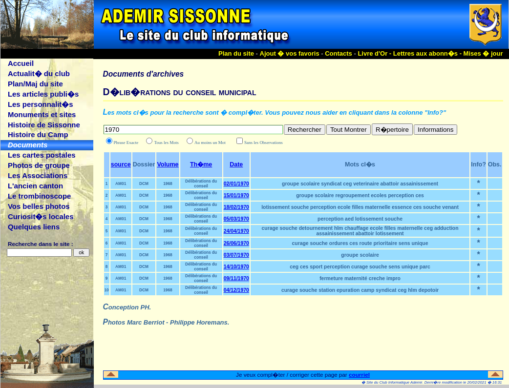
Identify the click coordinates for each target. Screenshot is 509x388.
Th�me (201, 164)
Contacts (338, 53)
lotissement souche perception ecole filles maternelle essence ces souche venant (360, 207)
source (121, 164)
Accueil (21, 63)
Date (236, 164)
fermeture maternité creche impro (360, 278)
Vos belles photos (39, 206)
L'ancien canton (35, 186)
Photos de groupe (39, 165)
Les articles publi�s (43, 94)
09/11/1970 (236, 278)
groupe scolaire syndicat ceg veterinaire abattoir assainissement (360, 183)
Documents (27, 145)
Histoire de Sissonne (44, 125)
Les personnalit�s (40, 104)
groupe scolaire (360, 255)
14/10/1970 (236, 266)
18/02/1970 (236, 207)
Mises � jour (483, 53)
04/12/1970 (236, 290)
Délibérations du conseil (201, 183)
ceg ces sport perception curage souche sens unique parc (360, 266)
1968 (167, 183)
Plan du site (236, 53)
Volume (167, 164)
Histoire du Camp (38, 134)
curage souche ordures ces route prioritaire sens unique (360, 243)
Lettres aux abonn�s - (428, 53)
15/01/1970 (236, 195)
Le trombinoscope (39, 196)
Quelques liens (34, 227)
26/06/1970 (236, 243)
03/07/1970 (236, 255)
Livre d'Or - (375, 53)
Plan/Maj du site (35, 84)
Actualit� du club (39, 73)
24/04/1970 (236, 231)
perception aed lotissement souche (360, 219)
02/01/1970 (236, 183)
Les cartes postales (42, 155)
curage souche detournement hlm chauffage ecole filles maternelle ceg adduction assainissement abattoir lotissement (360, 230)
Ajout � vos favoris (289, 53)
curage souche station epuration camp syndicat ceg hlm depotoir (360, 290)
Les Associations (37, 175)
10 (107, 289)
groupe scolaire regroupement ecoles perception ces (360, 195)
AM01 (120, 183)
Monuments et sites (42, 114)
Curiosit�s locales (41, 216)
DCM (143, 183)
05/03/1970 (236, 219)
